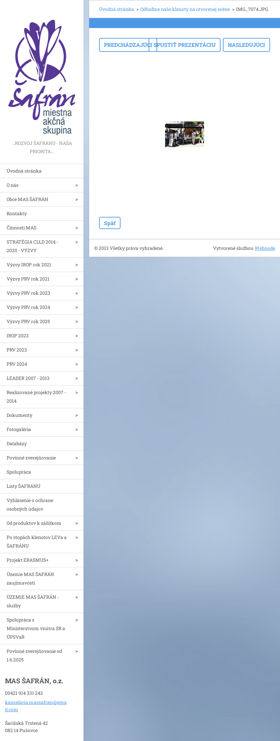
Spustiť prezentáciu (185, 44)
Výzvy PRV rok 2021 (28, 279)
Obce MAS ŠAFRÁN (27, 199)
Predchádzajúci (128, 44)
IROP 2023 (18, 335)
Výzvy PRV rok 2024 (28, 307)
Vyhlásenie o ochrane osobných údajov (30, 504)
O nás (12, 185)
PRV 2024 (17, 364)
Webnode (265, 248)
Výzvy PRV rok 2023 (28, 293)
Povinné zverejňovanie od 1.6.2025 (34, 655)
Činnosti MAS (21, 227)
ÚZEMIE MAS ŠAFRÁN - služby (33, 601)
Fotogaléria (19, 429)
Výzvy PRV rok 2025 (28, 321)
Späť (110, 222)
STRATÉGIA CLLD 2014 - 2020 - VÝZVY (32, 246)
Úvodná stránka (24, 171)
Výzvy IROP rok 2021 (29, 264)
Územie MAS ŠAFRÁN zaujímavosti (30, 578)
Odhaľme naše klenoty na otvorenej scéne (185, 9)
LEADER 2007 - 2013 (28, 378)
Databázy (17, 443)
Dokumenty (19, 415)
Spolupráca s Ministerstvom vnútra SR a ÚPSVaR (36, 628)
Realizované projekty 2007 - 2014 (36, 396)
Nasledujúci (246, 44)
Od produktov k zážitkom (34, 523)
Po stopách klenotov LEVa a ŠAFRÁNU (37, 541)
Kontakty (17, 213)
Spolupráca (19, 472)
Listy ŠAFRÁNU (23, 486)
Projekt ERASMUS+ (28, 560)
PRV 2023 (17, 350)
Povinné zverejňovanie (31, 458)
